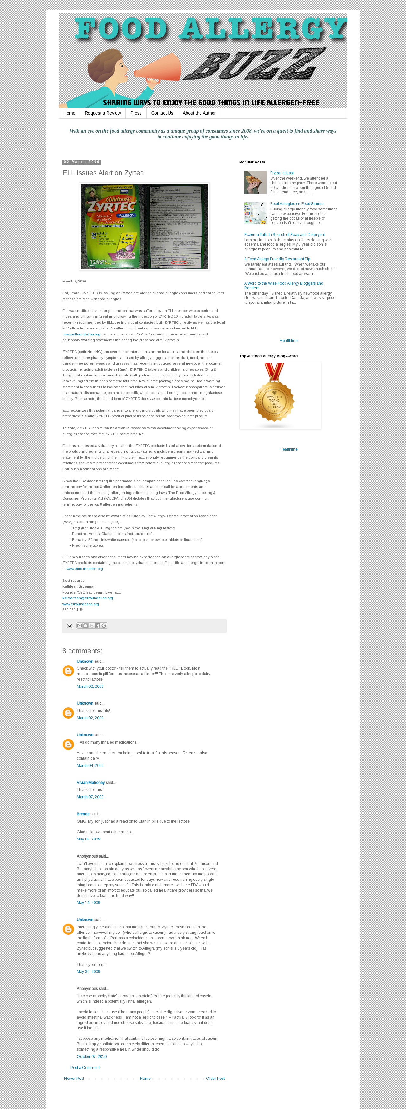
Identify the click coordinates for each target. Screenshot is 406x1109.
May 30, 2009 (88, 971)
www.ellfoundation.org (82, 334)
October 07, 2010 (92, 1056)
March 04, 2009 (90, 765)
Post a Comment (85, 1068)
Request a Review (103, 113)
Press (136, 113)
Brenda (83, 814)
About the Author (199, 113)
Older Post (215, 1078)
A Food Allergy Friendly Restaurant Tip (277, 259)
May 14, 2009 (88, 902)
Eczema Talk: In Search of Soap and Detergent (284, 234)
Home (69, 113)
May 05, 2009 (88, 839)
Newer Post (74, 1078)
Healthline (289, 340)
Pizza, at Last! (282, 173)
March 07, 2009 (90, 797)
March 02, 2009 (90, 686)
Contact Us (162, 113)
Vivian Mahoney (91, 782)
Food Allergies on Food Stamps (297, 204)
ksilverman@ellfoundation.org (87, 598)
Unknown (85, 661)
